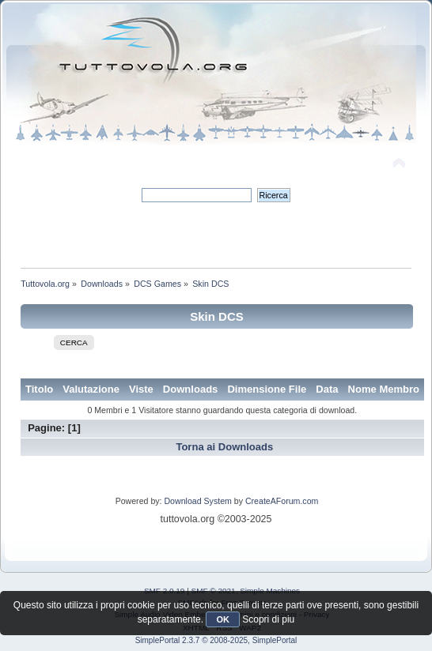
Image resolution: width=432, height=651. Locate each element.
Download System (197, 501)
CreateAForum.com (281, 501)
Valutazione (91, 389)
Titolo (39, 389)
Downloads (190, 389)
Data (327, 389)
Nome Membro (384, 389)
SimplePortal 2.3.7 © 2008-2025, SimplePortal (216, 640)
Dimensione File (266, 389)
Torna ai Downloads (224, 447)
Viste (141, 389)
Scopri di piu (268, 619)
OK (222, 619)
